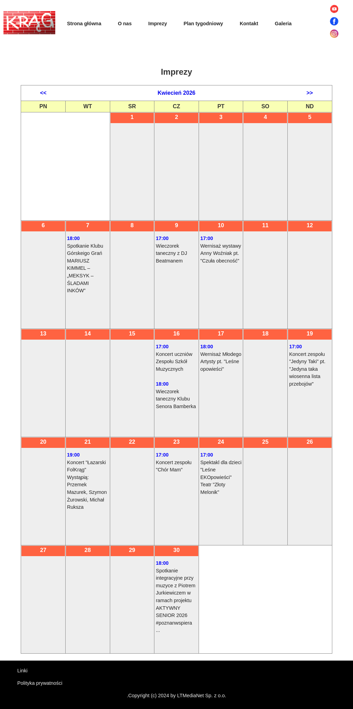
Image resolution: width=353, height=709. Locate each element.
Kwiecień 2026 (176, 93)
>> (309, 93)
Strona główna (84, 23)
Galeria (283, 23)
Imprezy (157, 23)
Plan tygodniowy (203, 23)
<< (43, 93)
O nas (125, 23)
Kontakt (249, 23)
